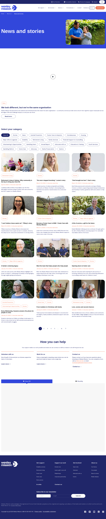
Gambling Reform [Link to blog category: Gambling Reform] (8, 149)
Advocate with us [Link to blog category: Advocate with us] (60, 144)
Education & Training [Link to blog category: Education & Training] (77, 144)
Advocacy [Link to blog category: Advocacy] (34, 149)
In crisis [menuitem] (38, 485)
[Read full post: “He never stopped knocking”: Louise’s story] (53, 162)
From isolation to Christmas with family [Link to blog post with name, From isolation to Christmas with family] (49, 307)
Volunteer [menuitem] (75, 470)
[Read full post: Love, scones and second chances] (88, 289)
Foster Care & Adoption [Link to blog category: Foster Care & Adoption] (54, 135)
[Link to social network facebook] (85, 511)
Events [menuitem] (74, 477)
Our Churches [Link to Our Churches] (56, 2)
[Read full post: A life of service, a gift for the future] (88, 205)
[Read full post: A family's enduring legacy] (17, 248)
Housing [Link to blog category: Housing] (83, 135)
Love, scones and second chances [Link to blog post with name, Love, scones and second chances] (83, 307)
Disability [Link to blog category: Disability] (25, 140)
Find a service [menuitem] (39, 480)
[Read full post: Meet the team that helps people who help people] (53, 248)
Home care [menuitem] (39, 477)
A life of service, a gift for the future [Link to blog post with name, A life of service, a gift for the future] (83, 223)
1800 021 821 (80, 361)
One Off (27, 381)
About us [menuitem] (94, 463)
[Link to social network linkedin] (98, 511)
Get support (41, 7)
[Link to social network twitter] (89, 511)
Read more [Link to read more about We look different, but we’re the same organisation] (8, 116)
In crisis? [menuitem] (80, 7)
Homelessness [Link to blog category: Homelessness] (71, 135)
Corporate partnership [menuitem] (60, 477)
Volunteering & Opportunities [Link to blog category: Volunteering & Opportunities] (12, 144)
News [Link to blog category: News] (24, 135)
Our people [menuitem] (94, 470)
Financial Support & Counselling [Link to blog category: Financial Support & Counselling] (73, 140)
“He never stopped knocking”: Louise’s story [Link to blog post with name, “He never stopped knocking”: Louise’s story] (51, 180)
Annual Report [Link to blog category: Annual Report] (45, 144)
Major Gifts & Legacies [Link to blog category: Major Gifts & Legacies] (10, 140)
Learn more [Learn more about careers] (41, 364)
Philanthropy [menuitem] (58, 473)
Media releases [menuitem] (95, 477)
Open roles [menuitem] (75, 467)
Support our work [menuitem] (60, 463)
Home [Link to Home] (2, 13)
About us (60, 7)
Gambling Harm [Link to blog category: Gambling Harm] (31, 144)
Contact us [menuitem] (85, 7)
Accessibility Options (70, 2)
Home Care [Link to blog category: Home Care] (22, 149)
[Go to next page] (65, 328)
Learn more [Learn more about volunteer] (5, 364)
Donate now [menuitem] (58, 467)
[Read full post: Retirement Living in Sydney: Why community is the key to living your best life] (17, 162)
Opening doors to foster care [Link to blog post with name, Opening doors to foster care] (81, 266)
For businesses (70, 7)
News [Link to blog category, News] (3, 103)
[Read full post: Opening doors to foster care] (88, 248)
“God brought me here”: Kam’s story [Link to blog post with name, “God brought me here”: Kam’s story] (83, 180)
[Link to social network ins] (103, 511)
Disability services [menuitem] (40, 467)
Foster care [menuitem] (39, 473)
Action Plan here (16, 505)
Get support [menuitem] (40, 463)
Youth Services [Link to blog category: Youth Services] (93, 144)
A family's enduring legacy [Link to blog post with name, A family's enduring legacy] (9, 266)
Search (94, 2)
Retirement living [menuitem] (40, 470)
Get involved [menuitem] (77, 463)
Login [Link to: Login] (102, 2)
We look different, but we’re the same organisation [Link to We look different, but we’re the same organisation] (26, 107)
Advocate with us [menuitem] (77, 473)
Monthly (79, 381)
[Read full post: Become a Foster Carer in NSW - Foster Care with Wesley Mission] (53, 205)
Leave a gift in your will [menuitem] (60, 470)
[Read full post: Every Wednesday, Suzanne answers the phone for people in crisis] (17, 289)
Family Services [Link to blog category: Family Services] (53, 140)
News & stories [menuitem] (95, 473)
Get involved (51, 7)
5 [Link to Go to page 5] (54, 328)
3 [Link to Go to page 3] (47, 328)
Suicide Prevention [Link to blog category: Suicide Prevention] (36, 135)
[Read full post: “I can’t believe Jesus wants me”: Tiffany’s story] (17, 205)
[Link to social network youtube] (94, 511)
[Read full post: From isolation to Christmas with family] (53, 289)
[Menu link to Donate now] (100, 7)
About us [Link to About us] (9, 13)
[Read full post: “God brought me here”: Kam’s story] (88, 162)
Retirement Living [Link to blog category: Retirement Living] (38, 140)
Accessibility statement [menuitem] (49, 511)
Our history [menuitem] (94, 467)
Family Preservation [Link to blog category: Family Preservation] (48, 149)
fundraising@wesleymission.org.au (82, 362)
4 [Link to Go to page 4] (51, 328)
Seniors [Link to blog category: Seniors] (61, 149)
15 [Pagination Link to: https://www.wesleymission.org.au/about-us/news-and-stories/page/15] (61, 328)
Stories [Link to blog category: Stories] (15, 135)
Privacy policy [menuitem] (38, 511)
